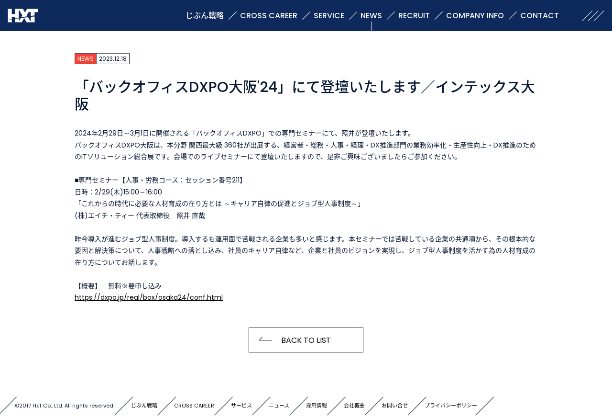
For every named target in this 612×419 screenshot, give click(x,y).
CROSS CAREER (268, 15)
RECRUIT (414, 15)
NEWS (371, 15)
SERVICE (329, 15)
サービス (241, 405)
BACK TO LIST (306, 340)
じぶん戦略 (205, 15)
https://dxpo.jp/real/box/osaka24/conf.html (149, 297)
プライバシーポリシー (451, 405)
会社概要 (354, 405)
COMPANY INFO (475, 15)
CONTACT (539, 15)
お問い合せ (395, 405)
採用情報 (316, 405)
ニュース (279, 405)
